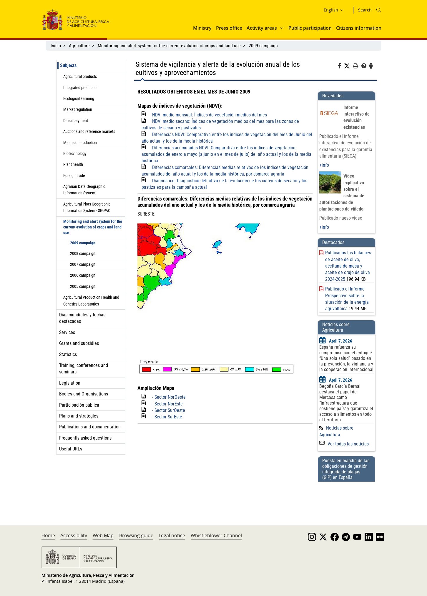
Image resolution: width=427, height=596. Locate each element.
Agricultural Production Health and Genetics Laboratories (91, 300)
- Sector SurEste (167, 417)
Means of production (80, 142)
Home (48, 535)
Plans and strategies (78, 416)
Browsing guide (136, 535)
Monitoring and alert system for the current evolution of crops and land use (169, 46)
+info (324, 165)
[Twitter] (348, 66)
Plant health (73, 164)
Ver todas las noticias (344, 444)
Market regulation (77, 109)
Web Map (103, 535)
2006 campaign (82, 275)
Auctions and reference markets (89, 131)
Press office (229, 28)
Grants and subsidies (79, 343)
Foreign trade (74, 175)
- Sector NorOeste (169, 397)
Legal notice (172, 535)
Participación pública (79, 405)
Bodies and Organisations (83, 394)
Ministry (202, 28)
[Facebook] (341, 66)
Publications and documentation (90, 427)
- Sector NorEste (167, 404)
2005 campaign (82, 286)
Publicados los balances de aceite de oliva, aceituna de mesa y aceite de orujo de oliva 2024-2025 (348, 266)
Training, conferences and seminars (83, 369)
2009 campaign (263, 46)
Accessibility (73, 535)
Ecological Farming (78, 98)
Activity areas (262, 28)
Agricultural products (80, 76)
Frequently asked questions (85, 438)
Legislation (69, 383)
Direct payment (75, 120)
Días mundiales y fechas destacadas (82, 318)
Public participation (310, 28)
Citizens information (358, 28)
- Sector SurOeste (168, 410)
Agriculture (79, 46)
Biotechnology (75, 153)
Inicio (56, 46)
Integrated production (81, 87)
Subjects (68, 65)
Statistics (68, 354)
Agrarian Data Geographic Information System (84, 189)
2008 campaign (82, 253)
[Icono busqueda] (378, 10)
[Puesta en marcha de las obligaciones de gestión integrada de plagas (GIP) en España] (346, 498)
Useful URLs (70, 449)
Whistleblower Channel (216, 535)
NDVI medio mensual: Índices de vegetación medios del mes (209, 115)
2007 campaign (82, 264)
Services (67, 332)
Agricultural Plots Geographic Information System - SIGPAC (86, 207)
